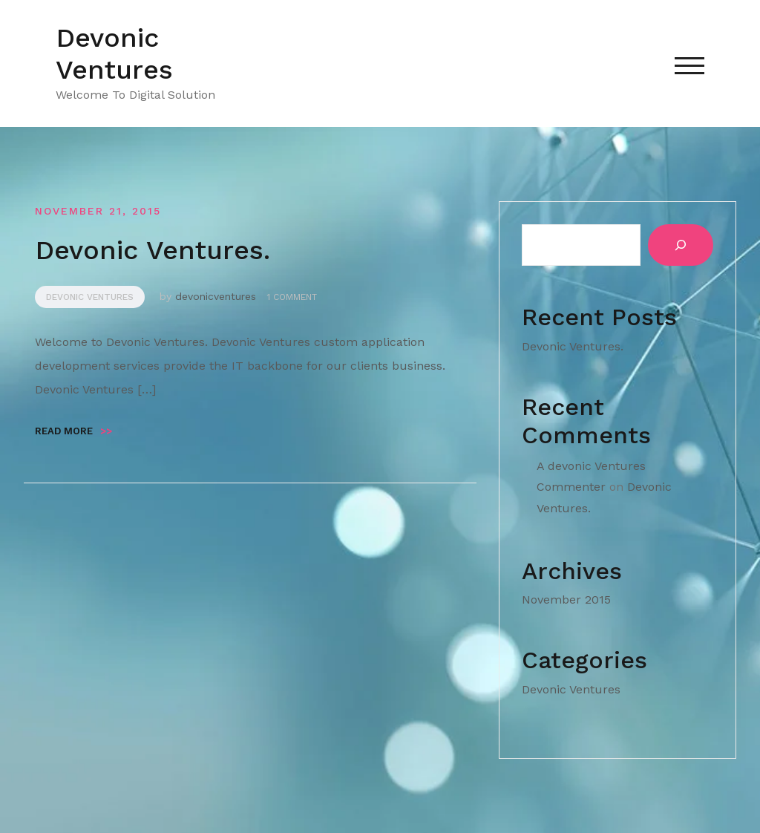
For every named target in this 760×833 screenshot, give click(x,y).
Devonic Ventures (114, 53)
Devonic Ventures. (152, 250)
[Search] (680, 245)
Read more (73, 431)
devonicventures (215, 296)
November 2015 (566, 599)
